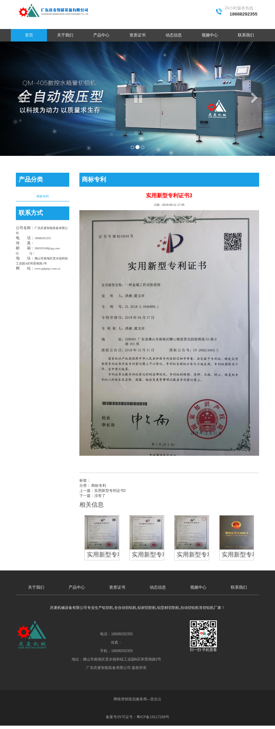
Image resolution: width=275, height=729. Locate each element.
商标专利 (42, 196)
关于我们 (65, 35)
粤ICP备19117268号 (152, 717)
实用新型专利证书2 (110, 490)
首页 (29, 35)
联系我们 (246, 35)
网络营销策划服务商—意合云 (138, 699)
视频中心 (210, 35)
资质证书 (137, 35)
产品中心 (101, 35)
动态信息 (174, 35)
